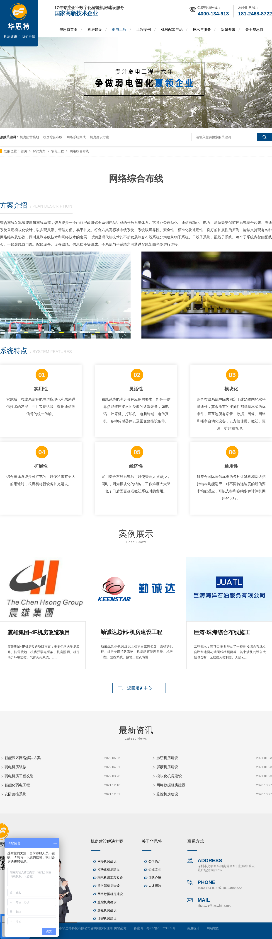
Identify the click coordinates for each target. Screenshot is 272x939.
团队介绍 (154, 877)
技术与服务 (202, 29)
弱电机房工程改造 (19, 776)
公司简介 (154, 861)
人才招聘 (154, 886)
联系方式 (195, 841)
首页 (24, 151)
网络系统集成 (76, 137)
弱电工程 (119, 29)
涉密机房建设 (167, 758)
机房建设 (94, 29)
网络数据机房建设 (170, 785)
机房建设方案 (99, 137)
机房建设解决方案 (107, 841)
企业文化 (154, 869)
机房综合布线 (52, 137)
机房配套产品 (172, 29)
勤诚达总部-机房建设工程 (131, 632)
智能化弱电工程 (17, 785)
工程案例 (143, 29)
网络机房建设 (107, 861)
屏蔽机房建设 (167, 767)
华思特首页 (68, 29)
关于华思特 (254, 29)
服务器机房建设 (108, 886)
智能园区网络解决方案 (23, 758)
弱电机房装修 (15, 767)
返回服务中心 (139, 688)
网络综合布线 (79, 151)
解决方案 (39, 151)
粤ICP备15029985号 (160, 928)
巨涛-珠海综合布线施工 (222, 632)
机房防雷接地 (29, 137)
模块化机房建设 (169, 776)
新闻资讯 (228, 29)
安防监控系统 (15, 794)
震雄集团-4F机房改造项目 (38, 632)
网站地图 (213, 928)
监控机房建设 (167, 794)
